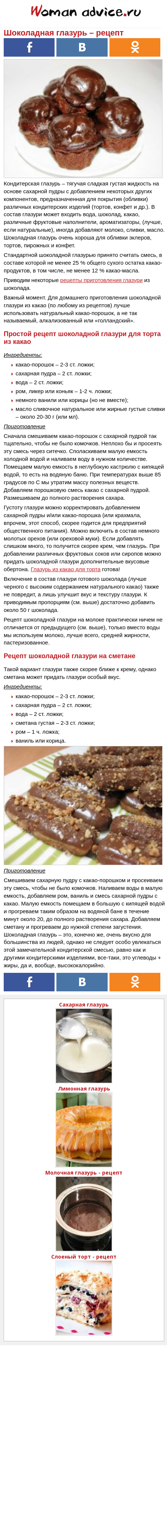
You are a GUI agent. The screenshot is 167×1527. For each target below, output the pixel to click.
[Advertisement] (83, 1428)
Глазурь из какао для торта (66, 569)
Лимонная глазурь (84, 1088)
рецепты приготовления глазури (101, 280)
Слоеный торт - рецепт (84, 1256)
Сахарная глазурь (84, 1004)
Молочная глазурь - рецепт (83, 1172)
